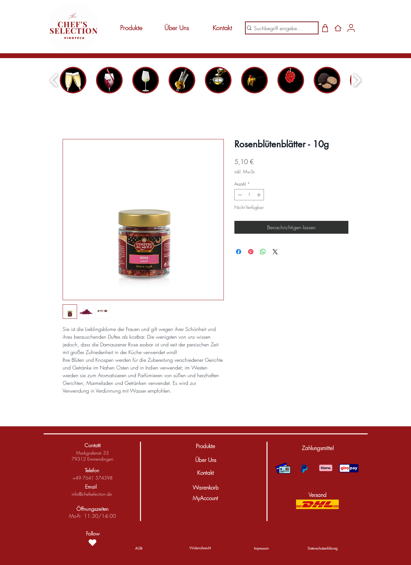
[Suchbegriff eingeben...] (279, 28)
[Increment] (259, 194)
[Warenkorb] (205, 487)
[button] (317, 448)
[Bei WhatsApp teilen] (263, 252)
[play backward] (54, 80)
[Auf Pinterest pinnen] (251, 252)
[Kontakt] (222, 28)
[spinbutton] (249, 194)
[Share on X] (275, 252)
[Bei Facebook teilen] (238, 252)
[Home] (338, 27)
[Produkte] (131, 28)
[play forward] (357, 80)
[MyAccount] (205, 498)
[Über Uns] (176, 28)
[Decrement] (239, 194)
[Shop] (325, 27)
